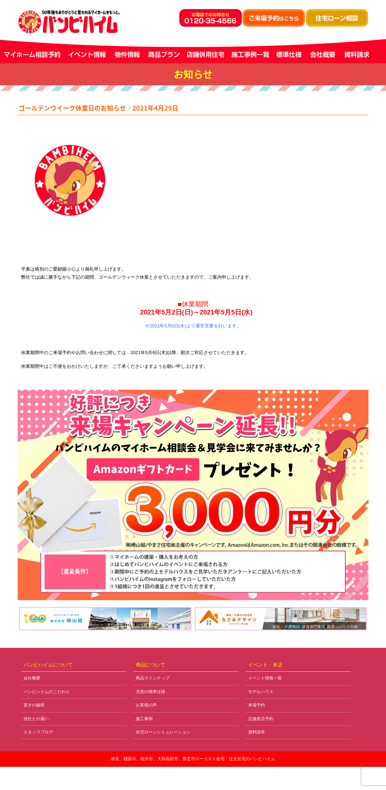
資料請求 (256, 732)
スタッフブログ (38, 732)
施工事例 (144, 718)
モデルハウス (260, 691)
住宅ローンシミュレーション (163, 732)
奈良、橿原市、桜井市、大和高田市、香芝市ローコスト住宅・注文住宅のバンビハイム (193, 758)
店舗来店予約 (260, 718)
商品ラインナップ (152, 678)
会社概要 (32, 678)
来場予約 (256, 705)
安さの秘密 (34, 705)
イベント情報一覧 (265, 678)
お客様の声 (146, 705)
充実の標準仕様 (150, 691)
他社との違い (36, 718)
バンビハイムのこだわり (47, 691)
